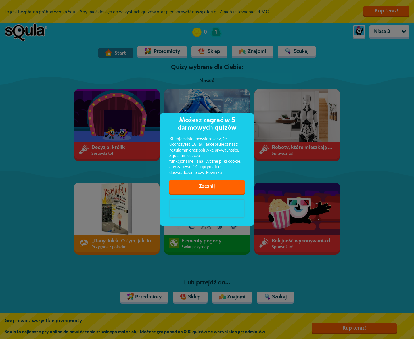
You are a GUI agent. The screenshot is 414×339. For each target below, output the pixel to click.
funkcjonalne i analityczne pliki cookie (204, 161)
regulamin (178, 150)
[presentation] (207, 208)
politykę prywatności (218, 150)
